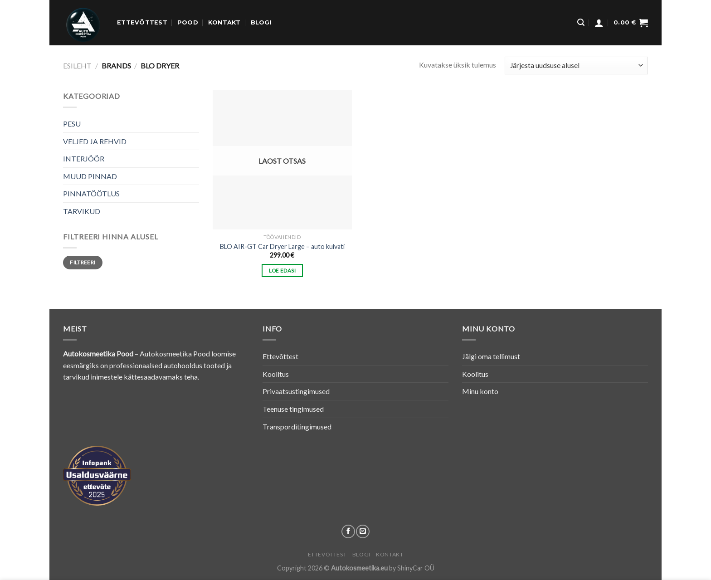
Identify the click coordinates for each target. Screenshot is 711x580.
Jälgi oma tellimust (491, 356)
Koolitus (276, 374)
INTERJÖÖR (83, 158)
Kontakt (224, 22)
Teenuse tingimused (293, 409)
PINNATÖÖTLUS (91, 193)
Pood (187, 22)
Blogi (261, 22)
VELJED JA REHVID (95, 141)
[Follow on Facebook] (348, 531)
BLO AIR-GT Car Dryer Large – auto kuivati (282, 246)
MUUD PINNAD (90, 176)
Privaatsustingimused (296, 391)
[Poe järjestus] (576, 65)
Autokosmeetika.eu (359, 568)
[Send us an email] (363, 531)
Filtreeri (82, 262)
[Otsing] (580, 22)
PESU (72, 123)
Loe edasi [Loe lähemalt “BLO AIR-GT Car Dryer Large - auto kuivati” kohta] (282, 270)
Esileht (77, 65)
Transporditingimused (297, 426)
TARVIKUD (81, 211)
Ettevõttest (142, 22)
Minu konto (480, 391)
